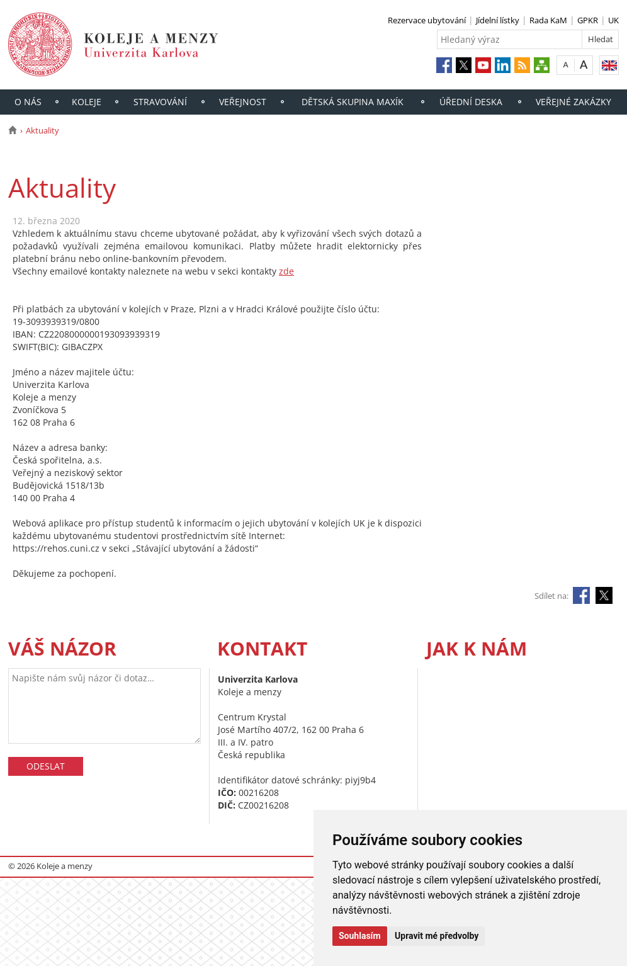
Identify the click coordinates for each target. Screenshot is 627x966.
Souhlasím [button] (360, 936)
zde (286, 271)
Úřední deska (470, 102)
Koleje (86, 102)
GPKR (587, 20)
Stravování (160, 102)
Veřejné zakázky (573, 102)
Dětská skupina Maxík (353, 102)
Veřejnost (242, 102)
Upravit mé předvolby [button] (436, 936)
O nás (28, 102)
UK (613, 20)
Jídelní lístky (497, 20)
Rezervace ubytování (427, 20)
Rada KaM (548, 20)
